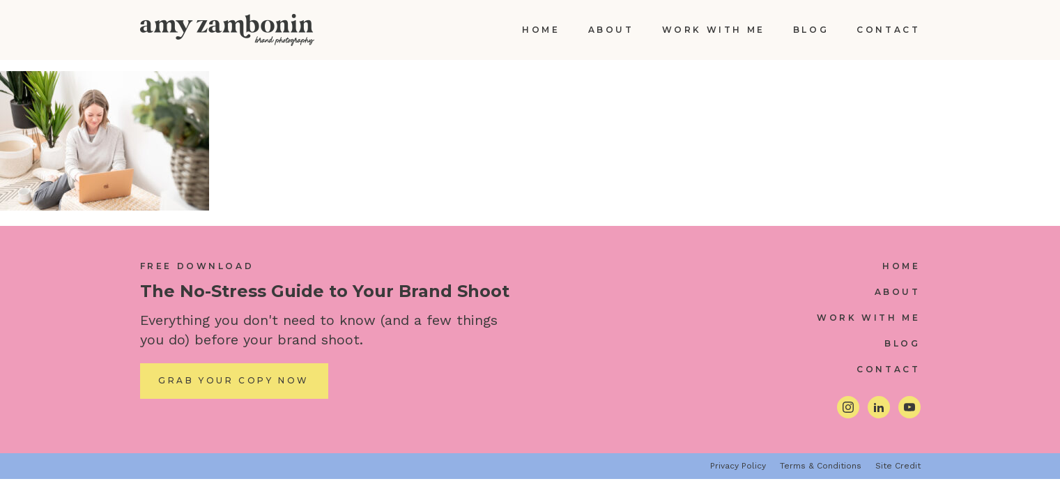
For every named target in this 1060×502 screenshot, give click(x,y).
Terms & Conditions (820, 466)
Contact (888, 29)
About (611, 29)
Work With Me (713, 29)
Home (541, 29)
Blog (811, 29)
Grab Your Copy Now (233, 380)
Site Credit (898, 466)
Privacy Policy (738, 466)
